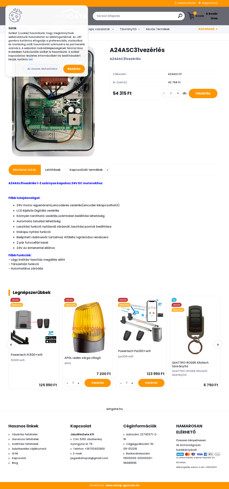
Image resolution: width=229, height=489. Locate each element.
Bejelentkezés (187, 3)
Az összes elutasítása (42, 69)
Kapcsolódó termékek (90, 170)
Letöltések (53, 170)
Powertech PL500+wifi (26, 355)
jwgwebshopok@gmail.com (89, 458)
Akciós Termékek (158, 29)
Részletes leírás (24, 170)
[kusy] (170, 94)
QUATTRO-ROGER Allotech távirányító (190, 364)
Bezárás (74, 69)
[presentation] (11, 344)
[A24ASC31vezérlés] (53, 101)
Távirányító (128, 29)
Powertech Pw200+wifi (134, 351)
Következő (206, 29)
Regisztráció (210, 3)
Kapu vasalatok (98, 29)
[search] (156, 17)
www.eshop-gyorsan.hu (122, 485)
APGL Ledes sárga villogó (83, 358)
